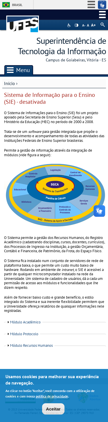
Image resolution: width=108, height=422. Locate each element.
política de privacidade (52, 397)
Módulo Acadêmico (25, 322)
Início (9, 83)
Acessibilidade (69, 25)
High (76, 25)
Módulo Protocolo (24, 333)
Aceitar (53, 410)
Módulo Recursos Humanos (31, 345)
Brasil (17, 5)
